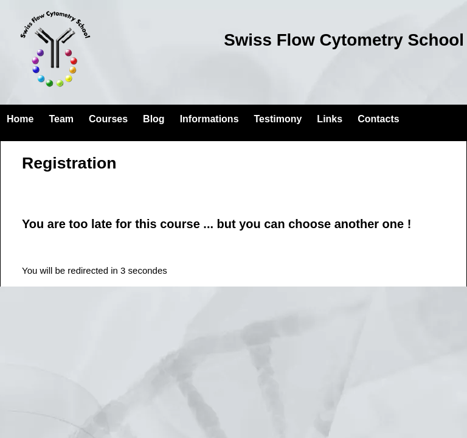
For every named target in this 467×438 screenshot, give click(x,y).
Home (20, 119)
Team (61, 119)
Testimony (278, 119)
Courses (108, 119)
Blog (154, 119)
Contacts (378, 119)
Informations (209, 119)
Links (329, 119)
